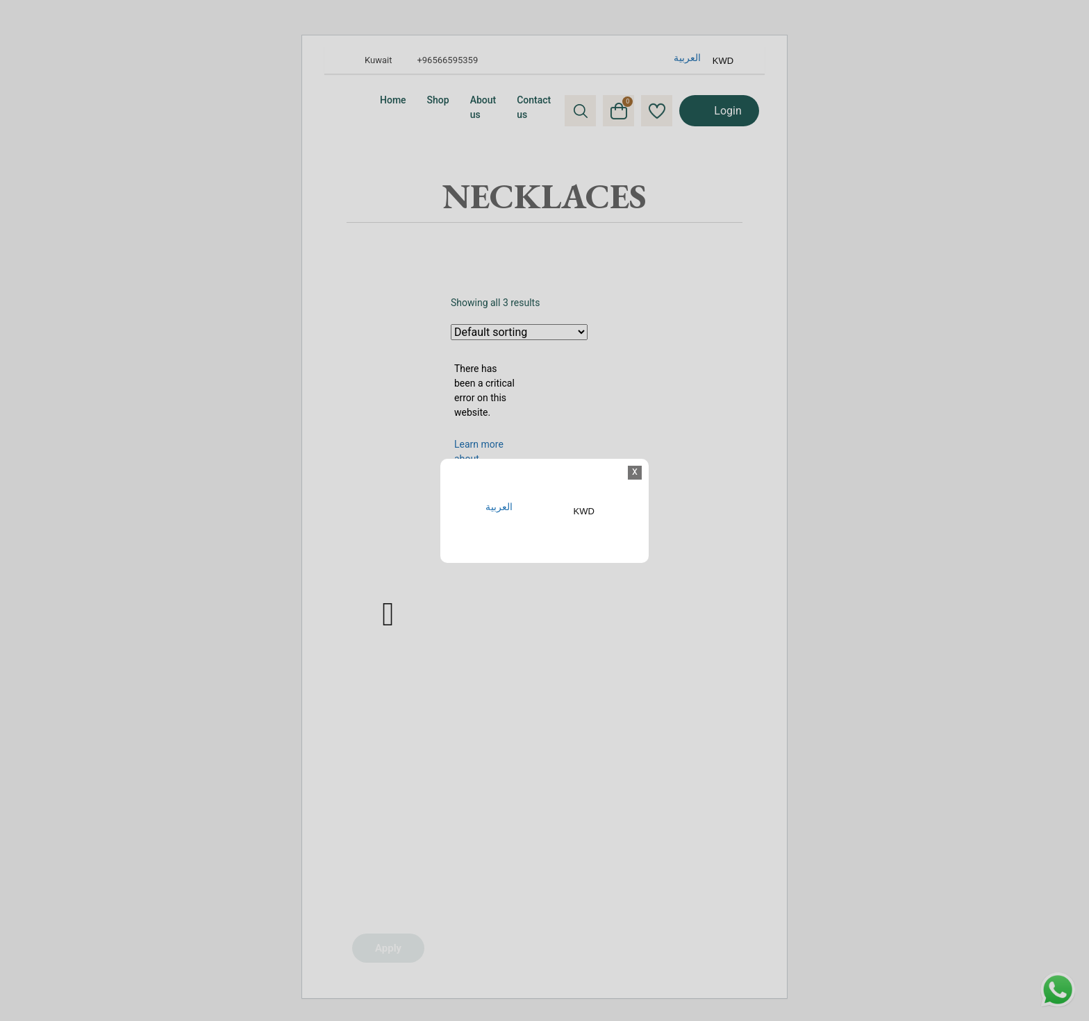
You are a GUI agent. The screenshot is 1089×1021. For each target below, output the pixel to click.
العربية (499, 506)
